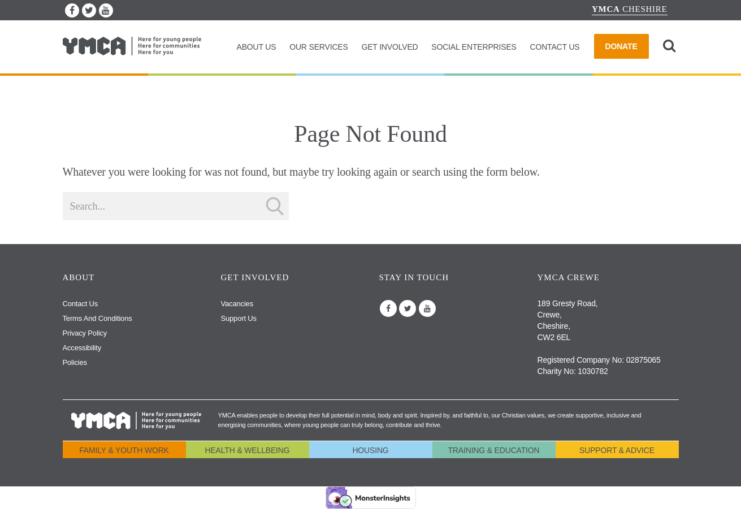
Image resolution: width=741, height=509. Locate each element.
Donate (621, 46)
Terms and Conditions (97, 318)
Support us (239, 318)
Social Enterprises (473, 46)
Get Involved (389, 46)
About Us (256, 46)
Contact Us (554, 46)
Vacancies (237, 303)
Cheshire (630, 9)
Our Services (318, 46)
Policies (75, 362)
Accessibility (82, 347)
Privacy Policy (85, 333)
